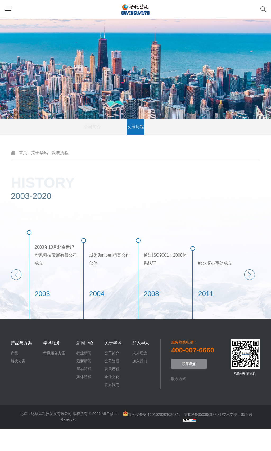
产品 (14, 375)
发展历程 (135, 148)
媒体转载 (83, 398)
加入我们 (139, 383)
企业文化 (168, 148)
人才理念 (139, 375)
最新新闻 (83, 383)
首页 (23, 174)
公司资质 (102, 148)
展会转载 (83, 391)
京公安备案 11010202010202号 (154, 436)
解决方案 (18, 383)
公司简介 (69, 148)
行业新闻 (83, 375)
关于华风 (39, 174)
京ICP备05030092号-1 (202, 436)
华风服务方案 (54, 375)
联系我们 (201, 148)
